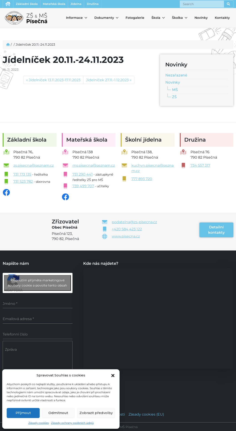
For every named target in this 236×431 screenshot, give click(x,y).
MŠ (175, 90)
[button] (113, 375)
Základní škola (30, 4)
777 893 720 (141, 179)
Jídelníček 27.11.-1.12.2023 (107, 81)
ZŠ (174, 98)
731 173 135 (22, 175)
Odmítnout (58, 413)
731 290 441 (82, 175)
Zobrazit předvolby (96, 413)
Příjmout (23, 413)
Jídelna (87, 4)
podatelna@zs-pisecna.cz (134, 223)
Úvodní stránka (8, 4)
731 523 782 (23, 182)
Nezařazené (176, 76)
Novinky (201, 18)
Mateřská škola (61, 4)
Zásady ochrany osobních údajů (72, 423)
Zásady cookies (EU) (146, 414)
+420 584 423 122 (127, 230)
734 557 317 (200, 166)
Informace (71, 18)
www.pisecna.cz (126, 237)
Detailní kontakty (216, 230)
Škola (155, 18)
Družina (106, 4)
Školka (176, 18)
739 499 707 (83, 187)
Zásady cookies (38, 423)
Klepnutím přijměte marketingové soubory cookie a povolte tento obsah (37, 283)
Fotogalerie (135, 18)
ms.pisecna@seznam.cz (93, 166)
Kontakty (222, 18)
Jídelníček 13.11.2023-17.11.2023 (55, 81)
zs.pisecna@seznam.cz (33, 166)
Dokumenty (101, 18)
